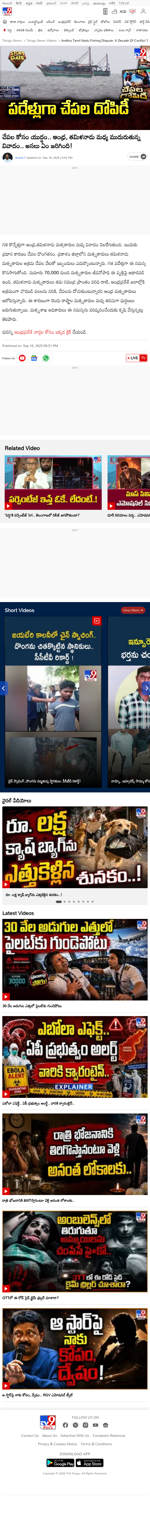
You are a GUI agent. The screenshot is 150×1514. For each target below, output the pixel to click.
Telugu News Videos (41, 40)
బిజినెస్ (117, 21)
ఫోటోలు (105, 21)
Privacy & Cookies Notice (57, 1444)
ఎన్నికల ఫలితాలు (104, 30)
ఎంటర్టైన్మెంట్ (35, 21)
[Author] (7, 157)
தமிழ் (85, 2)
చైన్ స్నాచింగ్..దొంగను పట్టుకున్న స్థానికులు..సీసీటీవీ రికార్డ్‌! (44, 781)
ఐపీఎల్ (51, 21)
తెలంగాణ (79, 21)
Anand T (20, 158)
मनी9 (112, 2)
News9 (7, 2)
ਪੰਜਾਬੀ (74, 2)
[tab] (59, 902)
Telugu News (12, 40)
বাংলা (63, 2)
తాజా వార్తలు (17, 21)
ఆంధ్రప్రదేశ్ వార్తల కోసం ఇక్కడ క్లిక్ (42, 331)
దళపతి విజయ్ (25, 30)
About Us (49, 1435)
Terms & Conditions (96, 1444)
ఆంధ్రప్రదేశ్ (64, 21)
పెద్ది (9, 30)
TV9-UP (124, 2)
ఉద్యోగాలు (53, 30)
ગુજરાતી (51, 2)
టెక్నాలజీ (69, 30)
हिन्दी (19, 2)
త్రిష (40, 30)
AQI (123, 11)
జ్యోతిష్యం (84, 30)
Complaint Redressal (109, 1435)
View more (133, 610)
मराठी (39, 2)
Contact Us (30, 1435)
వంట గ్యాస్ (125, 30)
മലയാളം (99, 2)
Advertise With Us (74, 1435)
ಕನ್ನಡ (29, 2)
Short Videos (19, 610)
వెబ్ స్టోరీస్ (130, 21)
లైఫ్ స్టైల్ (93, 21)
